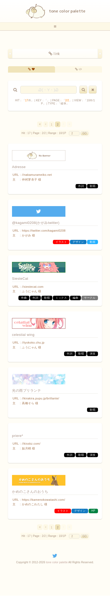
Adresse (19, 167)
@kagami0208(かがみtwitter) (36, 223)
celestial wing (23, 335)
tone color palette (57, 562)
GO (84, 133)
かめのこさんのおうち (30, 492)
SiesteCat (20, 279)
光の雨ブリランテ (26, 391)
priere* (17, 436)
